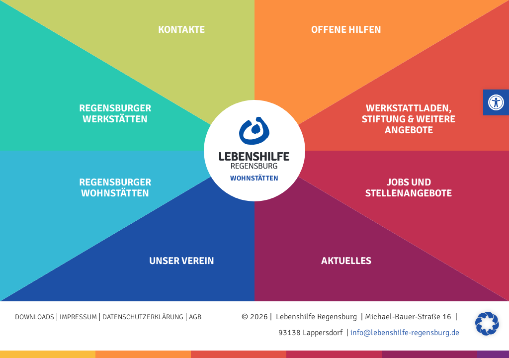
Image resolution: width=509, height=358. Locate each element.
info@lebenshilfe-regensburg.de (404, 333)
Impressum (78, 317)
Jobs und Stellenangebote (408, 188)
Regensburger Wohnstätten (115, 188)
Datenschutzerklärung (142, 317)
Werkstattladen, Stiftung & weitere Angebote (408, 119)
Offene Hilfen (346, 29)
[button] (496, 102)
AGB (195, 317)
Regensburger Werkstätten (115, 114)
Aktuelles (346, 261)
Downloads (34, 317)
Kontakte (181, 29)
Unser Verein (181, 261)
